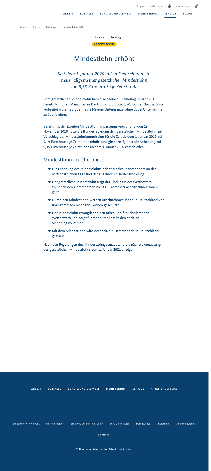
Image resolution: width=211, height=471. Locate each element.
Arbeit (68, 14)
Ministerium (148, 14)
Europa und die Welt (116, 14)
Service (170, 14)
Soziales (86, 14)
